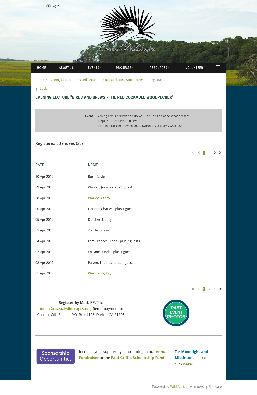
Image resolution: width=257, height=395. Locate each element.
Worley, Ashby (99, 198)
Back (43, 88)
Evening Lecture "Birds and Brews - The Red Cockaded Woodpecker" (96, 79)
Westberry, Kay (99, 273)
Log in (55, 6)
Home (39, 79)
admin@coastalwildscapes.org (65, 308)
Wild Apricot (179, 386)
